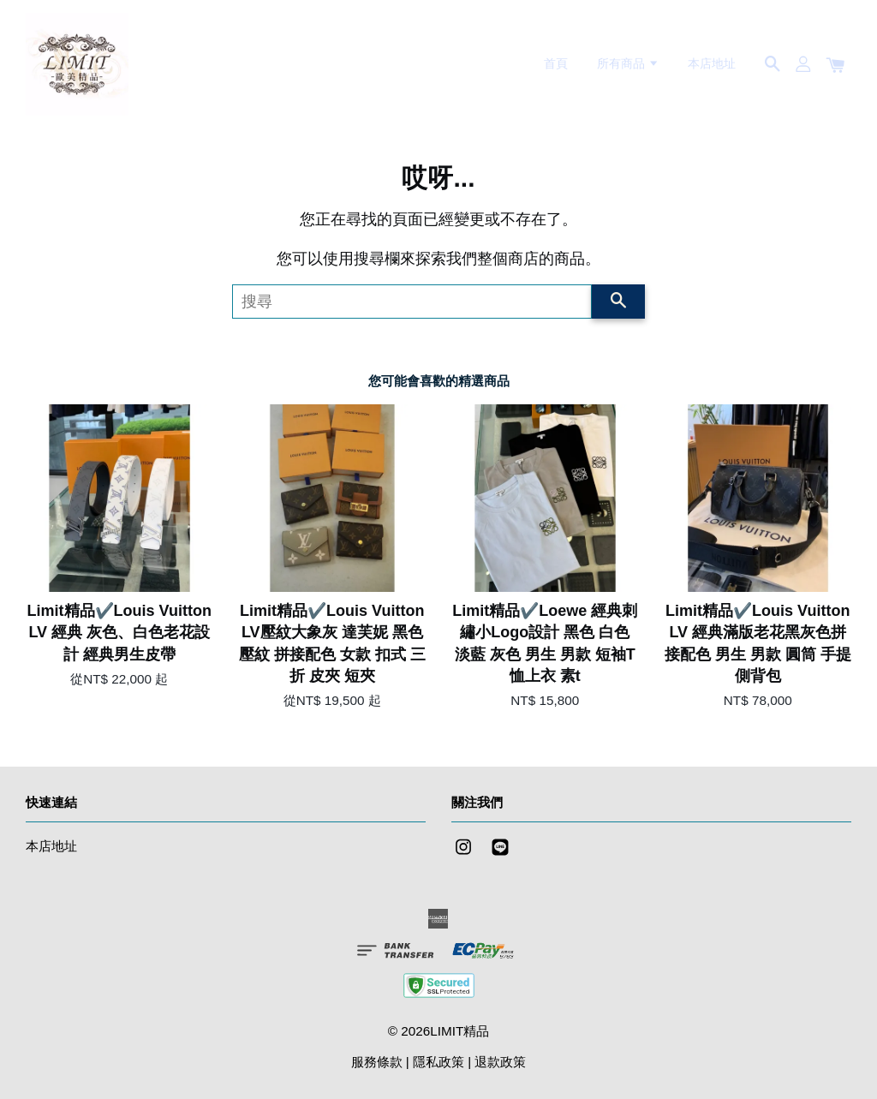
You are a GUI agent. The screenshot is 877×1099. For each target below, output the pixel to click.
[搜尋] (412, 301)
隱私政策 (438, 1061)
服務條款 (377, 1061)
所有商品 (628, 63)
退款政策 (500, 1061)
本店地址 (712, 63)
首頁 (556, 63)
